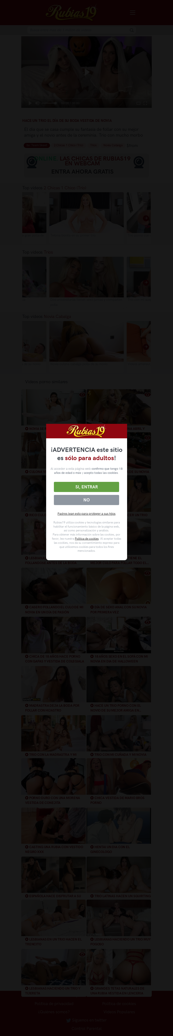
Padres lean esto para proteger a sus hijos (86, 513)
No (86, 500)
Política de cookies (87, 538)
